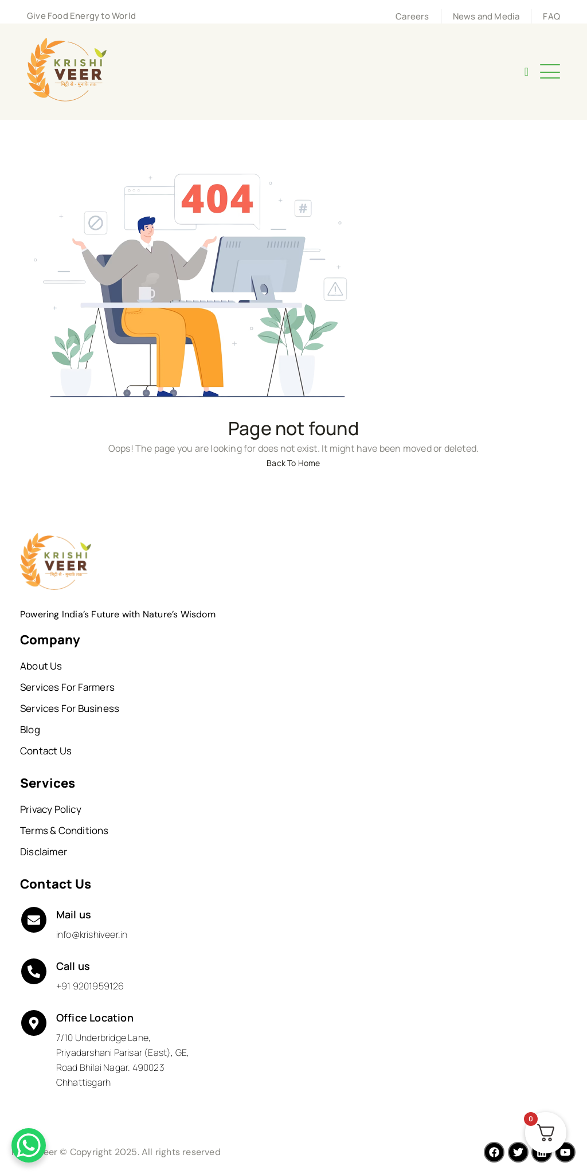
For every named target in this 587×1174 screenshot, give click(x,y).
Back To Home (293, 462)
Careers (412, 16)
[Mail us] (34, 920)
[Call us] (34, 971)
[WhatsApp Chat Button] (28, 1145)
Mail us (73, 914)
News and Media (486, 16)
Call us (73, 966)
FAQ (551, 16)
